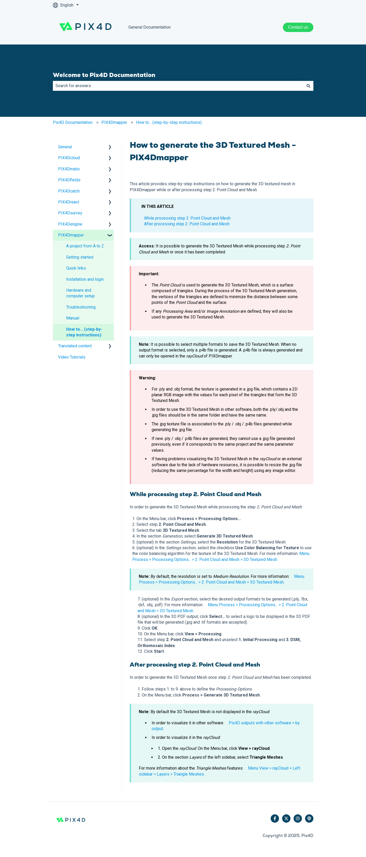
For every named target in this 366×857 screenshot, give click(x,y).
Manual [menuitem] (72, 318)
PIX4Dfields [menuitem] (69, 179)
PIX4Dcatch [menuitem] (69, 191)
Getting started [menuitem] (79, 257)
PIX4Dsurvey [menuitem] (70, 212)
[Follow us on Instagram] (298, 818)
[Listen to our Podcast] (309, 818)
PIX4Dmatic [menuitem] (69, 169)
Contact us (298, 27)
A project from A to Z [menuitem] (85, 246)
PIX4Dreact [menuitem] (68, 202)
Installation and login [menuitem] (85, 279)
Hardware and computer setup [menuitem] (80, 293)
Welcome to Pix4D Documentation (104, 75)
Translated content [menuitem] (75, 345)
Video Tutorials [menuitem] (71, 357)
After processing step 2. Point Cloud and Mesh (186, 223)
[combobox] (178, 86)
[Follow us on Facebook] (275, 818)
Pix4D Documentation (72, 122)
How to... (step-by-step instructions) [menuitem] (84, 332)
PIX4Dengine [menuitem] (70, 224)
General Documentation (149, 27)
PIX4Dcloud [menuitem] (69, 157)
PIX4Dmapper (114, 122)
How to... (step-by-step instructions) (169, 122)
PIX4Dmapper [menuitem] (71, 235)
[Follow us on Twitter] (286, 818)
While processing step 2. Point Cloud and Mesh (187, 218)
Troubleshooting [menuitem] (81, 307)
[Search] (308, 86)
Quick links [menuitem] (76, 268)
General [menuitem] (65, 146)
